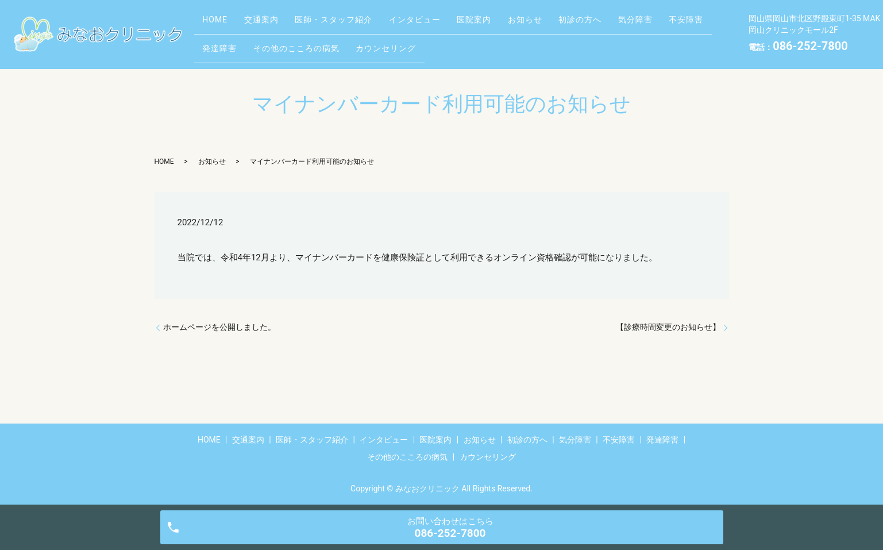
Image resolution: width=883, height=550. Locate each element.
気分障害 (693, 24)
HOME (219, 24)
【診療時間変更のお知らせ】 (668, 327)
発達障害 (282, 42)
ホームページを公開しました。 (219, 327)
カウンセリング (464, 42)
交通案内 (273, 24)
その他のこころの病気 (366, 42)
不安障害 (223, 42)
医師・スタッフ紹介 (353, 24)
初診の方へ (630, 24)
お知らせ (567, 24)
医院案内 (509, 24)
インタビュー (442, 24)
